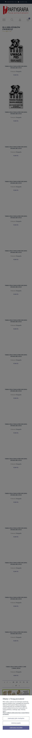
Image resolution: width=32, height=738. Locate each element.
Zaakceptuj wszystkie (16, 727)
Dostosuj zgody (16, 723)
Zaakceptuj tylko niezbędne (16, 718)
